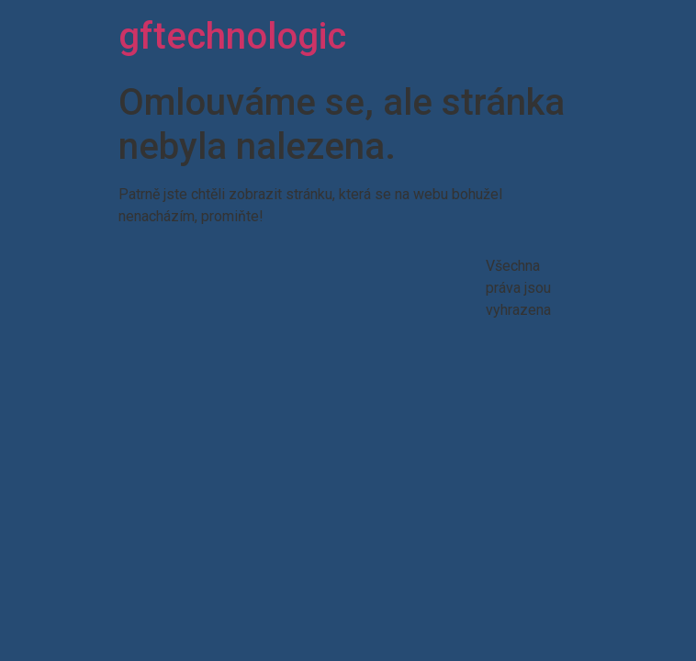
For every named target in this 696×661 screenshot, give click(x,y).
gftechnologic (232, 36)
